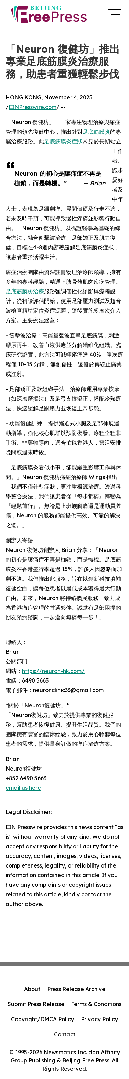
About (32, 988)
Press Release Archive (76, 988)
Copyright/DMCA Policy (42, 1019)
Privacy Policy (99, 1019)
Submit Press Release (36, 1004)
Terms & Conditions (96, 1004)
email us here (23, 787)
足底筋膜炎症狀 (63, 141)
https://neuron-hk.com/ (53, 670)
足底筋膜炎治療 (25, 291)
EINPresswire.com (32, 106)
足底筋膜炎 (96, 131)
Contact (64, 1034)
